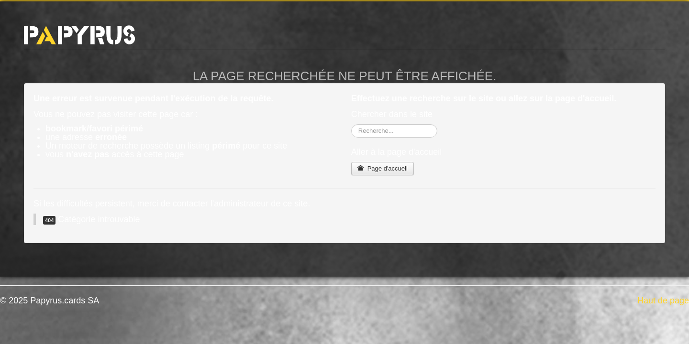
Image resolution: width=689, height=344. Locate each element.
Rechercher (351, 124)
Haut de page (663, 300)
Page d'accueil (382, 168)
